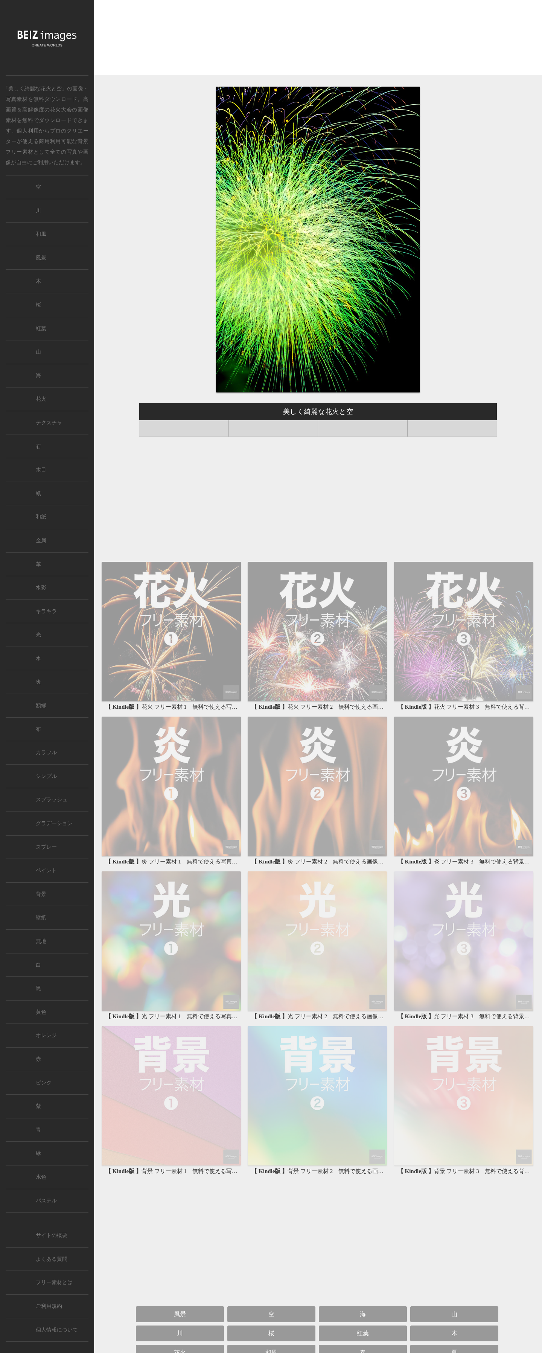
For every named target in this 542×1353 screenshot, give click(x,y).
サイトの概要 (51, 1235)
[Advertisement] (318, 39)
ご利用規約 (49, 1306)
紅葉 (363, 1333)
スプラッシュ (51, 799)
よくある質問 (51, 1259)
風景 (180, 1314)
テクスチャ (49, 423)
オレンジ (46, 1035)
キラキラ (46, 611)
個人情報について (57, 1330)
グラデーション (54, 823)
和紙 (41, 517)
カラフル (46, 752)
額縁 (41, 705)
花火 (41, 399)
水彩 (41, 587)
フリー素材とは (54, 1282)
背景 (41, 894)
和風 (41, 234)
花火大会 (61, 110)
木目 (41, 470)
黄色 (41, 1012)
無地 (41, 941)
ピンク (44, 1083)
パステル (46, 1201)
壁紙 (41, 917)
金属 (41, 540)
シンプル (46, 776)
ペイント (46, 870)
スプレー (46, 847)
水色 (41, 1177)
